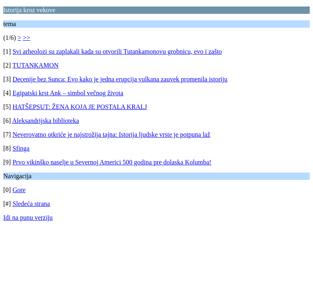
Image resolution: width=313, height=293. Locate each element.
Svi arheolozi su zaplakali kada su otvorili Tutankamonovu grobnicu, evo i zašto (117, 51)
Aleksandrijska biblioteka (45, 120)
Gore (19, 189)
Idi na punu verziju (28, 217)
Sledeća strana (31, 203)
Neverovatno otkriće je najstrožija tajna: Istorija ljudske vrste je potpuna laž (111, 134)
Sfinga (21, 148)
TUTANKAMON (35, 65)
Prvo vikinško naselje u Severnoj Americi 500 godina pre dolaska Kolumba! (112, 162)
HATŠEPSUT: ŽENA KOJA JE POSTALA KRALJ (80, 106)
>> (26, 37)
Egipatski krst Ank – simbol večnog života (68, 93)
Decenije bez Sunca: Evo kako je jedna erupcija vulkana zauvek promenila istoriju (120, 79)
